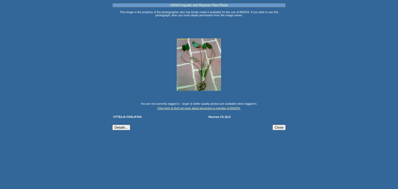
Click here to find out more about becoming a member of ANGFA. (198, 108)
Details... (121, 127)
